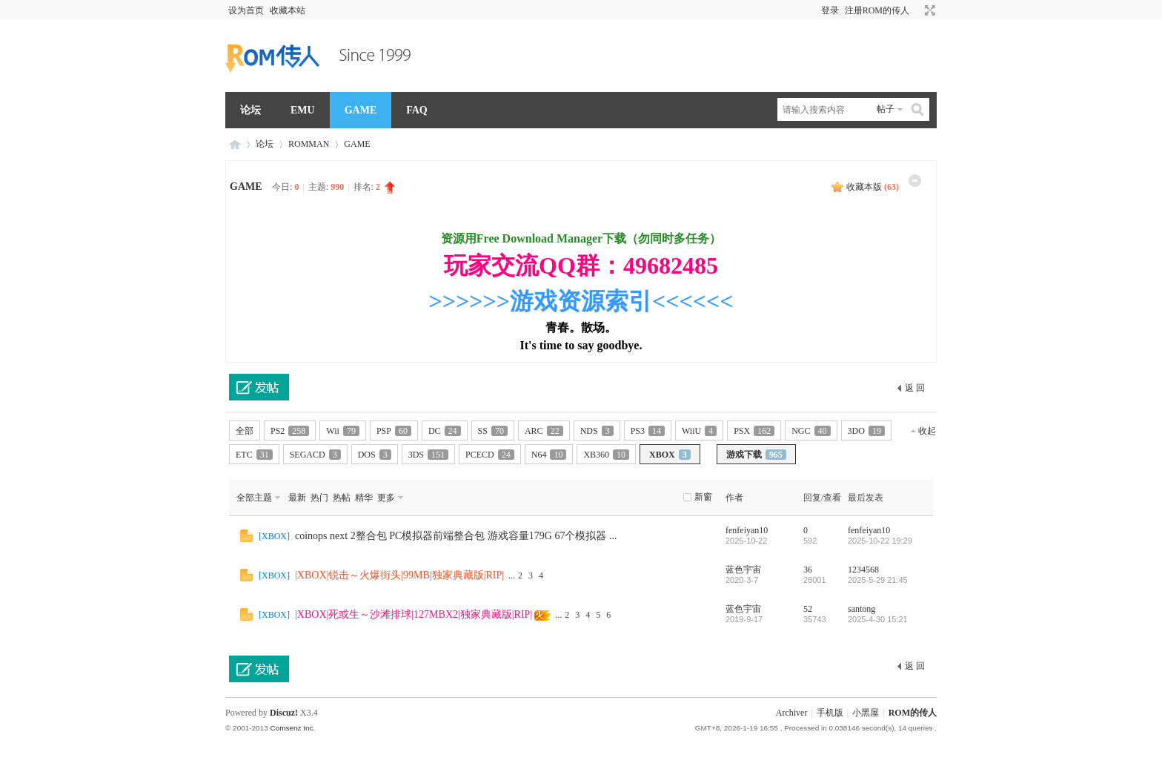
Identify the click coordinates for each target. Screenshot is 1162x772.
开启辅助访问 (916, 10)
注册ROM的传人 (877, 10)
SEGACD (315, 454)
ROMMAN (308, 144)
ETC (254, 454)
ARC (544, 431)
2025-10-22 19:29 (880, 540)
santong (861, 609)
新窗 (703, 497)
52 (807, 609)
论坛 (250, 110)
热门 (319, 497)
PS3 (648, 431)
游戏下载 (756, 454)
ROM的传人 (235, 144)
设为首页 (246, 10)
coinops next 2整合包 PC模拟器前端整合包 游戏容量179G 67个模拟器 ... (456, 535)
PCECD (489, 454)
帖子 (885, 109)
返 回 (915, 388)
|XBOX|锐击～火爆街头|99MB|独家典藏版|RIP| (399, 575)
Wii (342, 431)
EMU (302, 110)
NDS (597, 431)
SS (493, 431)
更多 (386, 497)
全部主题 (254, 497)
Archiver (792, 712)
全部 (244, 431)
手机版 (830, 712)
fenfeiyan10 (747, 530)
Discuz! (284, 712)
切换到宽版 (928, 10)
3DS (428, 454)
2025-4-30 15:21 (878, 619)
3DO (866, 431)
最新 (297, 497)
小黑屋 (865, 712)
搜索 (917, 109)
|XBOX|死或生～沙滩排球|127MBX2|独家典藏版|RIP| (413, 614)
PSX (754, 431)
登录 (830, 10)
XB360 (606, 454)
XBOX (670, 454)
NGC (810, 431)
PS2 (289, 431)
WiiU (699, 431)
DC (444, 431)
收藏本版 (872, 187)
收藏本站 (287, 10)
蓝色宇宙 (743, 569)
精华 (364, 497)
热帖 (342, 497)
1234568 (863, 569)
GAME (361, 110)
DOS (374, 454)
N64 (549, 454)
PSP (393, 431)
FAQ (417, 110)
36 (807, 569)
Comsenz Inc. (292, 728)
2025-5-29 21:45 (878, 579)
